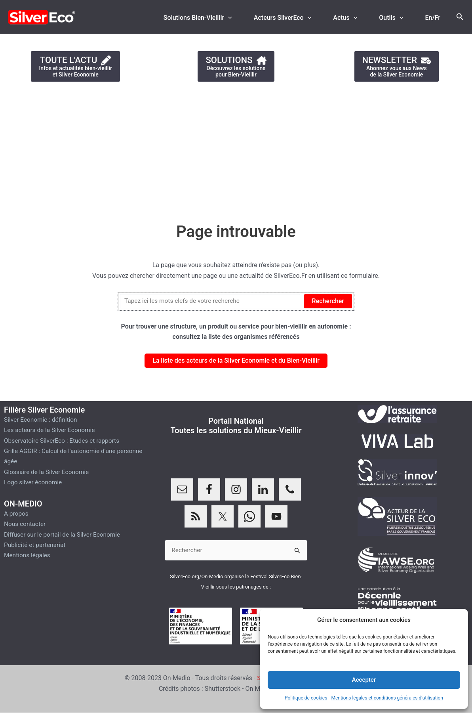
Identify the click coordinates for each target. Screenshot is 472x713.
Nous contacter (25, 524)
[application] (242, 18)
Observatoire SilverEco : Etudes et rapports (64, 440)
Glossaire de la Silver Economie (48, 472)
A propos (16, 513)
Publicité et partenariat (36, 545)
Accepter (364, 679)
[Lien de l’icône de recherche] (460, 17)
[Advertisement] (236, 148)
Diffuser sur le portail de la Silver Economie (64, 534)
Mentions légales (28, 555)
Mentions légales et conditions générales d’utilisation (387, 698)
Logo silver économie (34, 482)
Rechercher (328, 301)
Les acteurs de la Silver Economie (51, 430)
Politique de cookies (306, 698)
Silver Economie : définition (42, 419)
